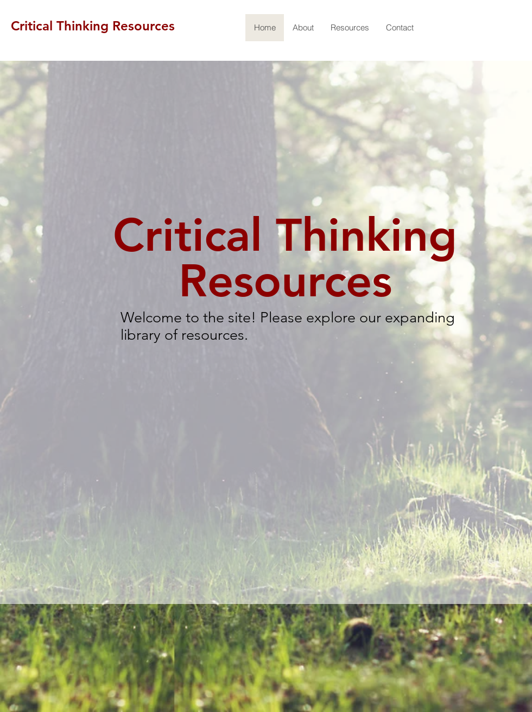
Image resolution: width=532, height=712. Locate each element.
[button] (349, 27)
